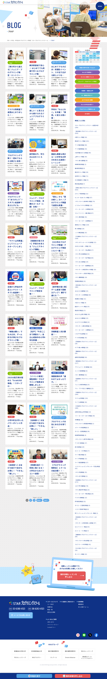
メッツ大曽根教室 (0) (81, 371)
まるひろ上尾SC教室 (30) (82, 314)
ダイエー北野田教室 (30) (82, 431)
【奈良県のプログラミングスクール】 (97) (86, 518)
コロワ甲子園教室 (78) (81, 486)
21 (83, 59)
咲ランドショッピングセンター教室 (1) (86, 513)
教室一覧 (50, 609)
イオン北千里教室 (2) (81, 476)
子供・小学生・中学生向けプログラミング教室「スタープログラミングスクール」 (28, 40)
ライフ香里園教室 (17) (81, 462)
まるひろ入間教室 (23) (81, 318)
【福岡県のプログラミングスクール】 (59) (86, 535)
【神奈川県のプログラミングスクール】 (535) (87, 189)
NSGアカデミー (36, 657)
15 (87, 57)
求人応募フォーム (83, 607)
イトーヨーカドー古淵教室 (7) (84, 221)
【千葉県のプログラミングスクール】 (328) (86, 237)
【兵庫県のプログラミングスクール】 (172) (86, 481)
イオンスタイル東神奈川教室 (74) (85, 201)
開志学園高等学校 (53, 651)
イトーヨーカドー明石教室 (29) (84, 494)
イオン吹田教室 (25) (81, 472)
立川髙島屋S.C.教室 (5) (82, 180)
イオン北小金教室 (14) (81, 262)
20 (80, 59)
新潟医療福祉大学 (36, 651)
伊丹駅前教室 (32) (80, 501)
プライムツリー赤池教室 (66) (83, 367)
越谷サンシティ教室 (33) (82, 306)
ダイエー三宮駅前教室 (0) (82, 505)
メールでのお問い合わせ (22, 615)
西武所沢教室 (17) (80, 310)
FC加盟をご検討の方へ (68, 602)
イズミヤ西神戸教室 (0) (82, 509)
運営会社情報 (51, 612)
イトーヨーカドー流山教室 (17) (84, 250)
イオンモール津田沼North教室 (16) (85, 269)
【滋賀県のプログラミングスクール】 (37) (86, 380)
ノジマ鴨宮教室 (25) (81, 232)
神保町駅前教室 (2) (80, 164)
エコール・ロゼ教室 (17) (82, 451)
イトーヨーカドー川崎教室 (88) (84, 209)
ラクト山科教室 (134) (81, 398)
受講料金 (50, 607)
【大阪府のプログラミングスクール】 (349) (86, 407)
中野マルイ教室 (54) (81, 137)
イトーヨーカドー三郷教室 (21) (84, 330)
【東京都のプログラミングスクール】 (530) (86, 132)
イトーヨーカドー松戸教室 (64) (84, 258)
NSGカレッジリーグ (87, 651)
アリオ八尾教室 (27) (81, 443)
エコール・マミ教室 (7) (82, 531)
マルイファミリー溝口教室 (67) (84, 213)
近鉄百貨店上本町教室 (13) (83, 412)
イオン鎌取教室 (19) (81, 277)
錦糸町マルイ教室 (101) (82, 141)
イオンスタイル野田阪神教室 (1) (84, 423)
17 (94, 57)
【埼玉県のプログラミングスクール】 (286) (86, 286)
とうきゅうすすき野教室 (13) (83, 205)
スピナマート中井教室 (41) (83, 544)
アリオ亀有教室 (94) (81, 145)
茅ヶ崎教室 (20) (79, 229)
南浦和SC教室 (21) (80, 299)
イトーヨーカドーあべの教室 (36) (85, 416)
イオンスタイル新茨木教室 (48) (84, 439)
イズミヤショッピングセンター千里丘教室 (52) (87, 467)
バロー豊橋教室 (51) (81, 375)
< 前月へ (78, 50)
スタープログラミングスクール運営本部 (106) (86, 126)
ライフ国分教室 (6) (80, 455)
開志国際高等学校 (70, 651)
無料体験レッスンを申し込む (68, 575)
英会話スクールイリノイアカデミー (87, 657)
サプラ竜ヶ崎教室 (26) (81, 347)
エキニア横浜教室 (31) (81, 194)
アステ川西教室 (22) (81, 497)
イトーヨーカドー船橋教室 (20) (84, 266)
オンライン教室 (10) (81, 554)
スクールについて (52, 602)
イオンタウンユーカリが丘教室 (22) (85, 242)
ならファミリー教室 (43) (82, 527)
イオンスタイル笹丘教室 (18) (83, 540)
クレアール (53, 657)
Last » (46, 500)
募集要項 (80, 604)
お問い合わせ (50, 622)
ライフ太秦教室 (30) (81, 402)
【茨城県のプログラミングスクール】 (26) (86, 342)
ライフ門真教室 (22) (81, 459)
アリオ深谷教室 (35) (81, 338)
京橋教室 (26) (79, 420)
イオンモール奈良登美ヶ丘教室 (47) (85, 523)
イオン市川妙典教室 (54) (82, 254)
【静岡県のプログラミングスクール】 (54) (86, 352)
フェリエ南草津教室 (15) (82, 384)
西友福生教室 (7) (80, 184)
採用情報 (80, 602)
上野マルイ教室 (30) (81, 157)
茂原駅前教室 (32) (80, 281)
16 (90, 57)
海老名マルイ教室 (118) (82, 225)
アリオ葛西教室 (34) (81, 149)
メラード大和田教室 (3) (82, 427)
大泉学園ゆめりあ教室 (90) (83, 153)
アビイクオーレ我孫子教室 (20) (84, 273)
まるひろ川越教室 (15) (81, 291)
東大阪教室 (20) (79, 447)
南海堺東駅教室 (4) (80, 435)
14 (83, 57)
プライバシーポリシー (53, 624)
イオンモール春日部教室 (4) (83, 326)
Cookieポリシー (51, 627)
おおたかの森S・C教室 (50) (83, 246)
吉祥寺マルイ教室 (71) (81, 176)
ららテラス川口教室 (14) (82, 322)
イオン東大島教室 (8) (81, 160)
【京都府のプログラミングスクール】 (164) (86, 393)
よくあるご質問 (52, 619)
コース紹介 (50, 604)
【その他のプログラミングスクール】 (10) (86, 549)
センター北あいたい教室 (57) (83, 197)
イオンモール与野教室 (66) (83, 295)
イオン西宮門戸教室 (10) (82, 490)
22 (87, 59)
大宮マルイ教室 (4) (80, 303)
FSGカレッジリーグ (20, 657)
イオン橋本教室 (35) (81, 217)
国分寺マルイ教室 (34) (81, 172)
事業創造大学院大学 (20, 651)
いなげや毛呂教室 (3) (81, 334)
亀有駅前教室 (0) (80, 168)
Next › (39, 500)
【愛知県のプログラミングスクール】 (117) (86, 362)
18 (98, 57)
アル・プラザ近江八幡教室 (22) (84, 388)
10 (94, 55)
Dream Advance (70, 657)
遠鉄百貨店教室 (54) (81, 357)
